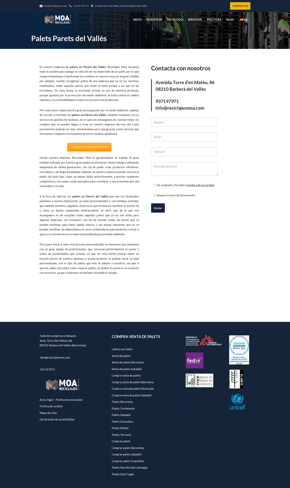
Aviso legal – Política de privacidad (61, 399)
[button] (249, 19)
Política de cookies (51, 406)
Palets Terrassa (121, 434)
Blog (230, 19)
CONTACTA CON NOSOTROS (89, 147)
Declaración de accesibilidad (57, 419)
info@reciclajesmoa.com (55, 6)
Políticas (214, 19)
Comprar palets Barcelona (128, 447)
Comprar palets (121, 441)
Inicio (137, 19)
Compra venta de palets (126, 375)
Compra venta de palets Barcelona (133, 382)
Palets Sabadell (121, 415)
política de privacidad (200, 185)
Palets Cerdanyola (123, 408)
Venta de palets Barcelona (128, 362)
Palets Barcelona (122, 401)
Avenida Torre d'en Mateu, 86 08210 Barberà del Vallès (121, 6)
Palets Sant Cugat (123, 474)
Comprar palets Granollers (128, 461)
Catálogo (175, 19)
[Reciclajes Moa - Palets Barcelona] (58, 19)
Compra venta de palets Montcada (133, 388)
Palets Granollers (122, 421)
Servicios (195, 19)
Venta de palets (121, 355)
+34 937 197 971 (81, 6)
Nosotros (154, 19)
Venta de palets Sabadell (126, 369)
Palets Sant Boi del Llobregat (130, 467)
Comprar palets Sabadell (126, 454)
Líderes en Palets (122, 349)
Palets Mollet (120, 428)
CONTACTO (240, 6)
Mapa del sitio (48, 412)
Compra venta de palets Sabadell (131, 395)
